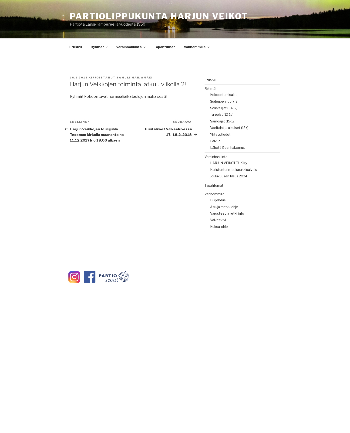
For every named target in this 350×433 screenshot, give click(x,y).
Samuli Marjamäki (135, 77)
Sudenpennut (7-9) (224, 101)
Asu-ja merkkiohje (224, 207)
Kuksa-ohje (219, 227)
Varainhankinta (131, 47)
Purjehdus (218, 200)
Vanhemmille (197, 47)
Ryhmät (99, 47)
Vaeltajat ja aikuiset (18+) (229, 128)
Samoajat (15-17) (223, 121)
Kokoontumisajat (223, 95)
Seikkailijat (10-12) (223, 108)
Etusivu (75, 47)
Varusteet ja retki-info (227, 213)
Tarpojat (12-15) (221, 114)
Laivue (215, 141)
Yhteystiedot (220, 134)
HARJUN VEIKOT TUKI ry (228, 163)
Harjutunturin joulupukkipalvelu (233, 170)
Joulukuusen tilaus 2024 (228, 176)
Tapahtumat (164, 47)
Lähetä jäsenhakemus (227, 147)
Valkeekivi (218, 220)
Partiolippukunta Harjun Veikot (159, 16)
